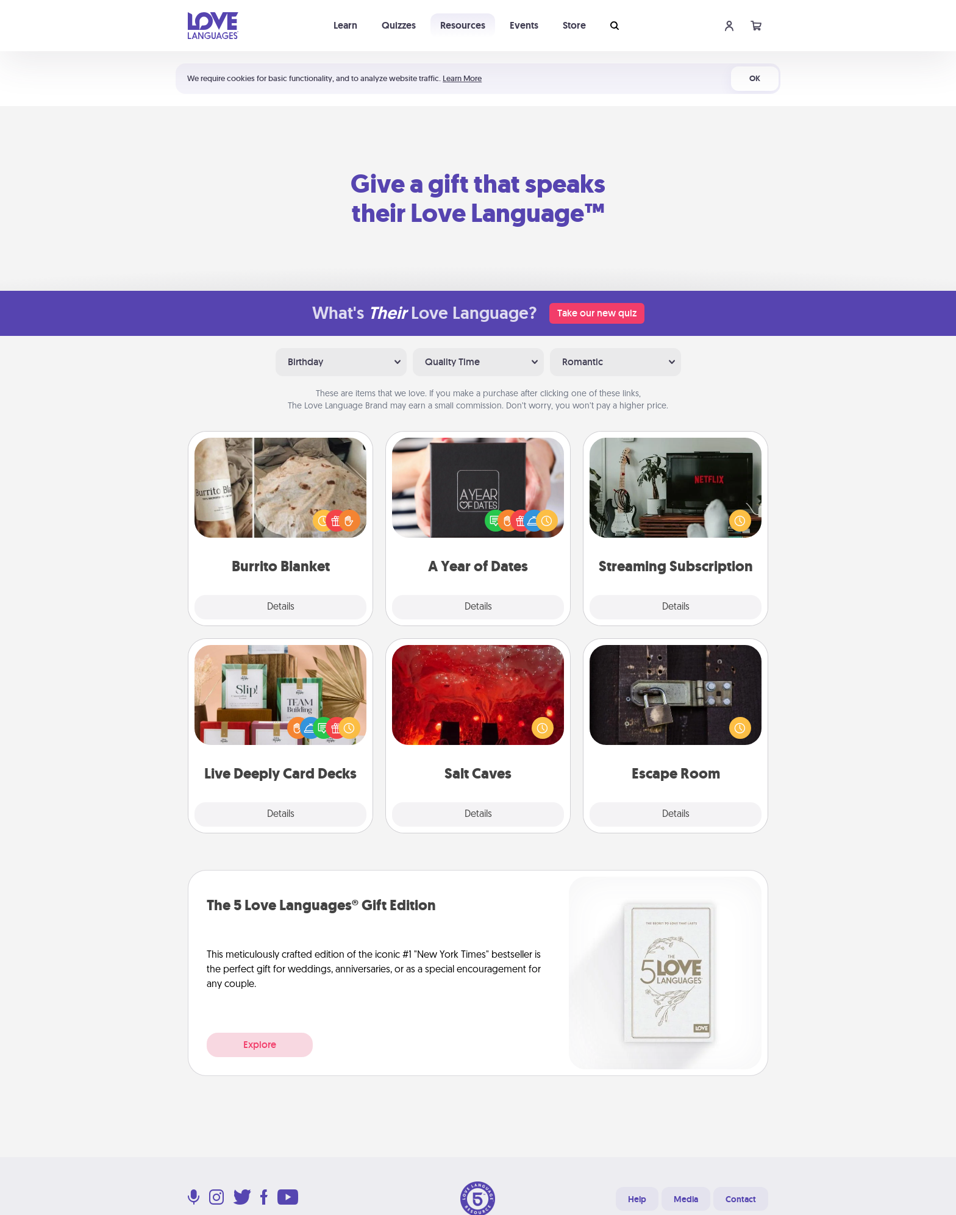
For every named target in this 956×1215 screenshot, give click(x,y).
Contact (741, 1199)
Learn (345, 25)
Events (524, 25)
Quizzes (399, 25)
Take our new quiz (597, 313)
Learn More (462, 78)
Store (574, 25)
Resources (462, 25)
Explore (259, 1044)
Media (686, 1199)
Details (280, 607)
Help (637, 1199)
